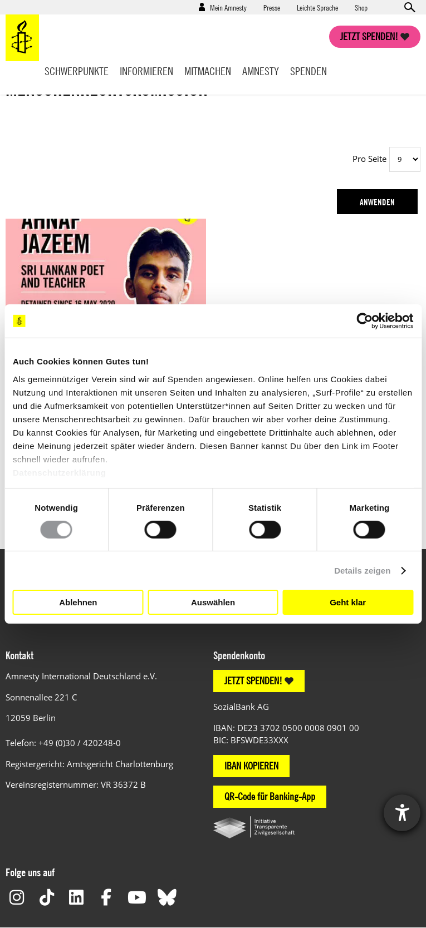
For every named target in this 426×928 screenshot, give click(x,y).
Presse (271, 7)
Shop (361, 7)
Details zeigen (362, 570)
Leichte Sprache (317, 7)
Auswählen (213, 602)
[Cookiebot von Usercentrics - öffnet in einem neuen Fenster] (364, 321)
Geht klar (348, 602)
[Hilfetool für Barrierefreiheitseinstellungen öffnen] (402, 812)
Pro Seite (369, 158)
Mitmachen (207, 71)
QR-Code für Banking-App (269, 796)
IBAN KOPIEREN (251, 766)
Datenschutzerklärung (59, 472)
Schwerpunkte (77, 71)
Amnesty (260, 71)
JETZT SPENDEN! (253, 681)
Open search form (409, 7)
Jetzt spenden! (369, 36)
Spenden (308, 71)
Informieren (146, 71)
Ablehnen (78, 602)
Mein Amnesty (228, 7)
